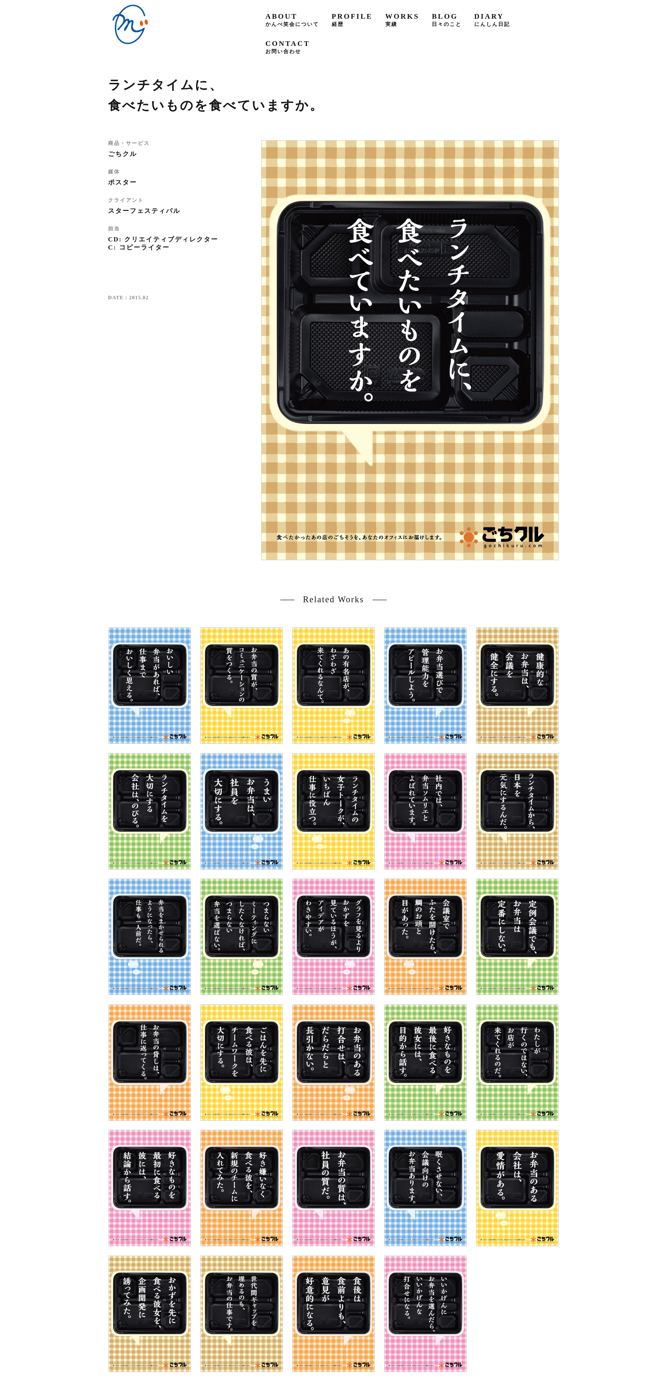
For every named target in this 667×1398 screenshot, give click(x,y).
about (292, 19)
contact (287, 47)
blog (447, 19)
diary (492, 19)
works (402, 19)
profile (352, 19)
